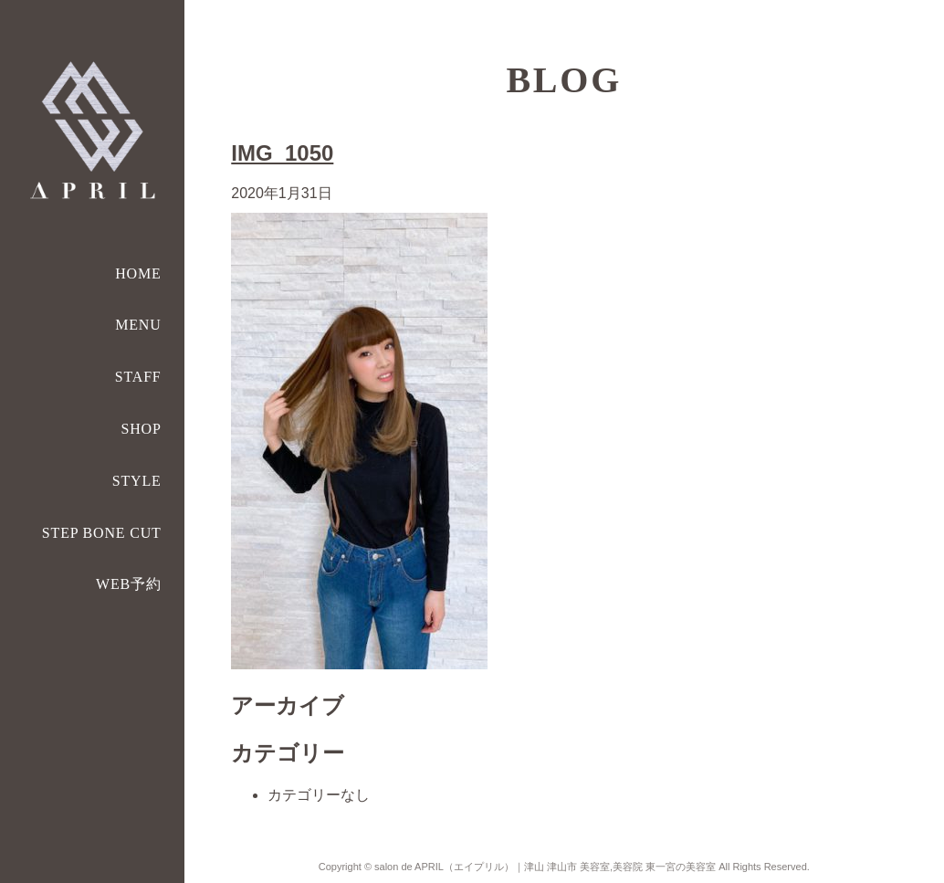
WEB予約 (129, 584)
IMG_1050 (282, 153)
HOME (138, 273)
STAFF (138, 376)
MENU (138, 324)
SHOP (141, 428)
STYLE (137, 481)
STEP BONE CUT (102, 533)
